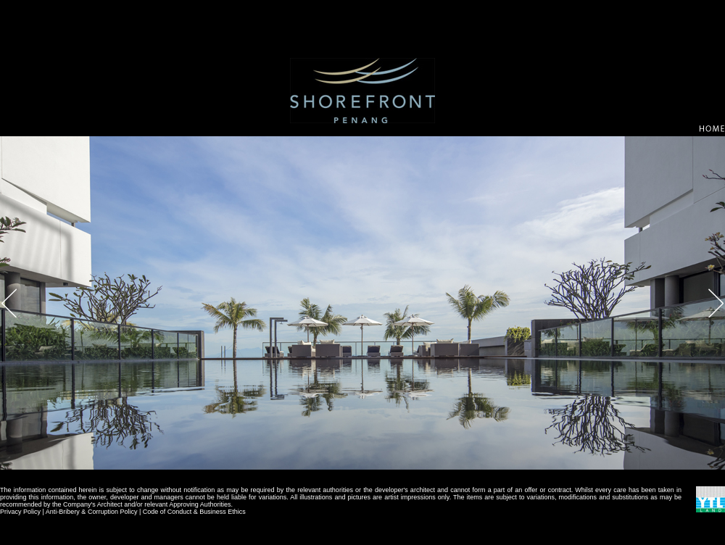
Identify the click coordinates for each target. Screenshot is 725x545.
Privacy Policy (20, 511)
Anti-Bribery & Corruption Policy (92, 511)
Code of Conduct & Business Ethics (194, 511)
